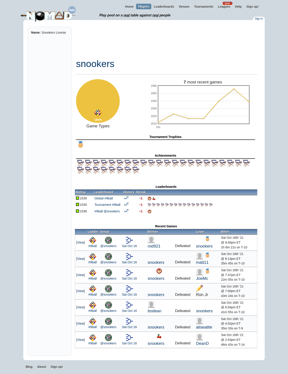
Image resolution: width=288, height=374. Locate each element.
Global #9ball (103, 198)
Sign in (259, 18)
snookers (95, 63)
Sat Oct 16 (129, 246)
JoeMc (202, 278)
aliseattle (204, 327)
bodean (154, 311)
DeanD (202, 343)
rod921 (154, 246)
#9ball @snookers (107, 211)
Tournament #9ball (107, 204)
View (80, 242)
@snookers (108, 246)
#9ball (92, 246)
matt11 (202, 262)
